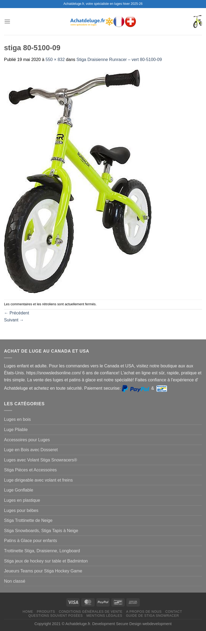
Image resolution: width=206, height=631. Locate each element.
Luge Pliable (16, 429)
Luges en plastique (22, 500)
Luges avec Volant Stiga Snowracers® (40, 460)
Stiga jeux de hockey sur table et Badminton (46, 561)
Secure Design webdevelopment (144, 624)
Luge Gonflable (18, 490)
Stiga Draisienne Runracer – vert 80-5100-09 (119, 59)
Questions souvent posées (55, 616)
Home (28, 612)
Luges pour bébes (21, 510)
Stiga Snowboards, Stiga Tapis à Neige (41, 530)
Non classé (14, 581)
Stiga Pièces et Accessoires (30, 470)
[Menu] (7, 21)
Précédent (16, 313)
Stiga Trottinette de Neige (28, 520)
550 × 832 (55, 59)
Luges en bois (17, 419)
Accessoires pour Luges (27, 440)
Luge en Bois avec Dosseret (31, 449)
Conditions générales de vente (90, 612)
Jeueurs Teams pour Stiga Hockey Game (43, 571)
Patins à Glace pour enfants (30, 540)
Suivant (14, 320)
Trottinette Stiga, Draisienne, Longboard (42, 550)
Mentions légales (104, 616)
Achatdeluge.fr (77, 624)
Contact (173, 612)
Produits (46, 612)
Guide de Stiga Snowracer (152, 616)
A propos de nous (143, 612)
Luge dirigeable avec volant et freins (38, 480)
